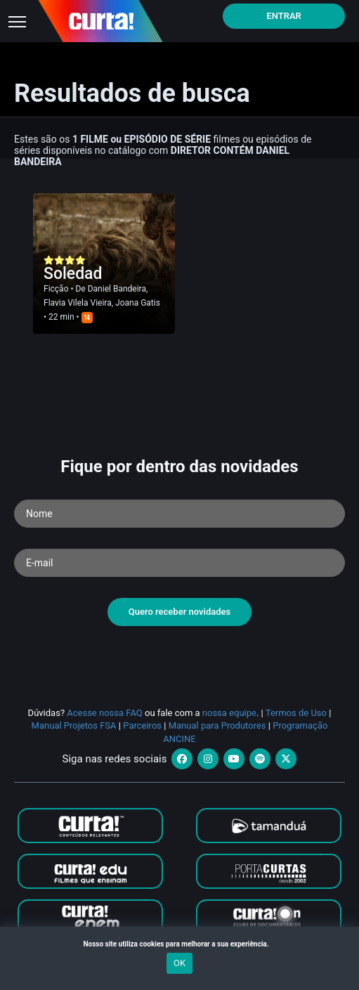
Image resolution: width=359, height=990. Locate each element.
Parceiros (142, 725)
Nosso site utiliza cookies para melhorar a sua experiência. (179, 944)
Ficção (56, 289)
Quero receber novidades (180, 611)
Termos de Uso (296, 713)
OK (179, 963)
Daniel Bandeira (117, 289)
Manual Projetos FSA (74, 725)
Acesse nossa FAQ (105, 713)
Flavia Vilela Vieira (78, 303)
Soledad (73, 273)
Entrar (283, 16)
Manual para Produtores (217, 725)
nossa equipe (229, 713)
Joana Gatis (137, 303)
